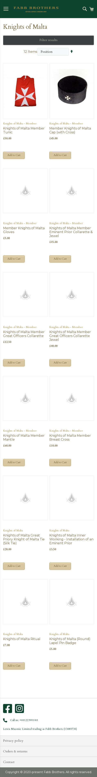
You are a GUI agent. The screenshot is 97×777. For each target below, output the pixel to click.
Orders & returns (15, 751)
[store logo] (36, 9)
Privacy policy (13, 740)
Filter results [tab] (48, 40)
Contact (9, 762)
